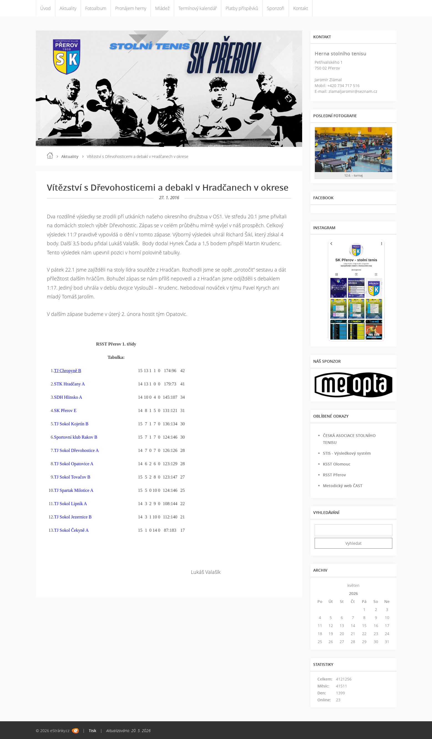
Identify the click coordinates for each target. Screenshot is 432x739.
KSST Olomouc (336, 464)
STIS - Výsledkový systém (347, 453)
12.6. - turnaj (353, 175)
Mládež (162, 8)
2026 (353, 593)
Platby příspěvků (242, 8)
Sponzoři (275, 8)
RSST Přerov (334, 474)
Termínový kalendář (197, 8)
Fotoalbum (95, 8)
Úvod (45, 8)
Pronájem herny (130, 8)
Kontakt (300, 8)
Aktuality (68, 8)
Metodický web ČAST (342, 485)
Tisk (92, 730)
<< (320, 585)
